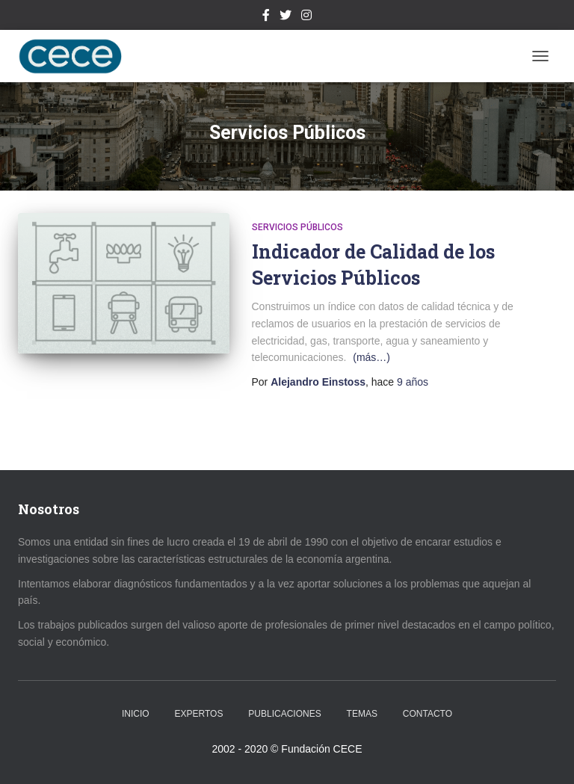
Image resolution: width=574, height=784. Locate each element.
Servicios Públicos (297, 227)
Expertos (199, 714)
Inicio (135, 714)
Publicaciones (284, 714)
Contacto (427, 714)
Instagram (306, 17)
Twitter (285, 17)
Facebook (266, 17)
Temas (362, 714)
